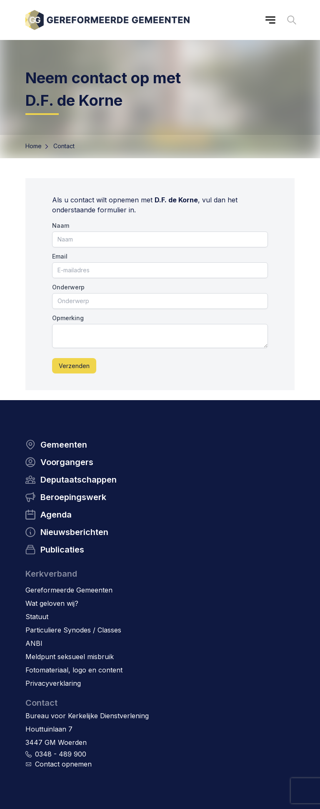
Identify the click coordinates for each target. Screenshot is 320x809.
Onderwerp (68, 287)
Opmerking (68, 317)
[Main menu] (270, 20)
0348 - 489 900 (60, 754)
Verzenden (74, 365)
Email (60, 256)
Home (33, 145)
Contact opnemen (63, 764)
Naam (60, 225)
